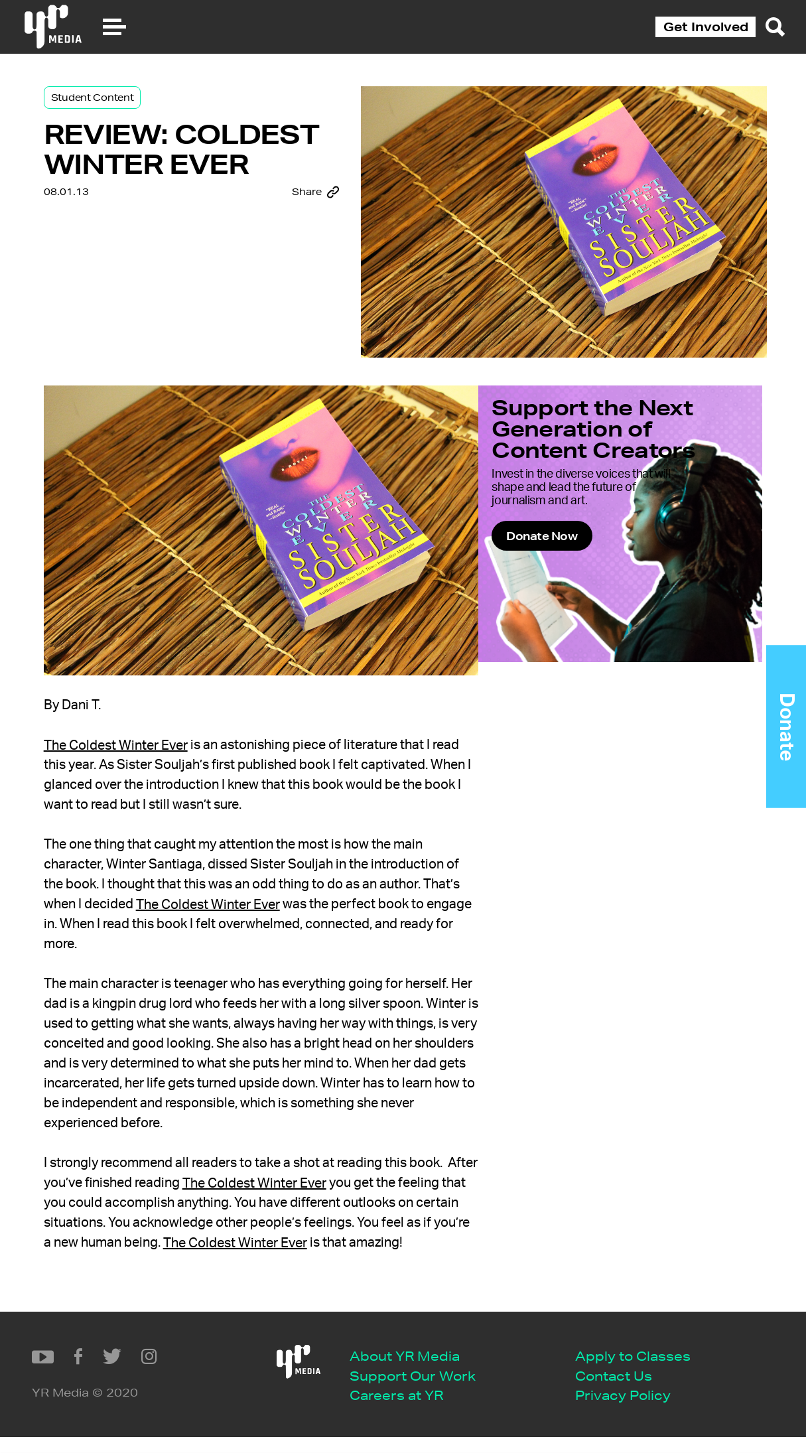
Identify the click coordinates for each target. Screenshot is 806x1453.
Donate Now (580, 576)
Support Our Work (176, 1391)
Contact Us (376, 1391)
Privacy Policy (386, 1410)
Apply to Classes (396, 1371)
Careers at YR (159, 1410)
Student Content (115, 107)
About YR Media (168, 1371)
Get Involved (705, 26)
